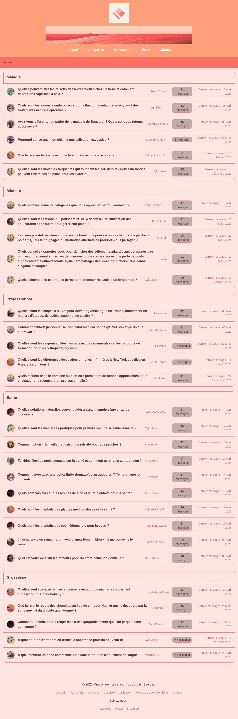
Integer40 (151, 444)
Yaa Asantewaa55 (157, 412)
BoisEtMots (159, 221)
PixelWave (160, 313)
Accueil (72, 50)
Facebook (104, 708)
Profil (146, 50)
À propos (93, 692)
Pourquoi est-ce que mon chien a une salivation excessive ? (63, 139)
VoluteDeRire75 (155, 155)
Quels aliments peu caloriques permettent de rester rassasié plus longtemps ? (77, 280)
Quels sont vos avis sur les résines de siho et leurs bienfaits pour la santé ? (75, 493)
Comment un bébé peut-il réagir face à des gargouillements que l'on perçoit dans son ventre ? (79, 624)
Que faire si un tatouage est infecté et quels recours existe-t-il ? (66, 155)
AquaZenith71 (153, 460)
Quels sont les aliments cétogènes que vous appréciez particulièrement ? (73, 205)
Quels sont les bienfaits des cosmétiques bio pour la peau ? (63, 525)
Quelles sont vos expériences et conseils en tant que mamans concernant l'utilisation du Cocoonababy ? (74, 592)
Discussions (122, 50)
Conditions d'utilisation (117, 692)
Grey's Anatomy (160, 91)
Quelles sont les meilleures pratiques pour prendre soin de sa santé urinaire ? (77, 428)
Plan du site (76, 692)
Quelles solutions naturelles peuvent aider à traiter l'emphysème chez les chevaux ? (73, 412)
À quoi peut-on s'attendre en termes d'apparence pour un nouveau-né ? (72, 640)
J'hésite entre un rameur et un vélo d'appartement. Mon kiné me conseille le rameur (75, 542)
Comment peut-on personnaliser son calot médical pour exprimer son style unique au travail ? (80, 329)
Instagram (133, 708)
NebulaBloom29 (158, 124)
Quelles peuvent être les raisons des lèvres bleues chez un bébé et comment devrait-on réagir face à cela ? (76, 91)
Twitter (119, 708)
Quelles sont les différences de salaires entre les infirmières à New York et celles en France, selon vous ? (81, 362)
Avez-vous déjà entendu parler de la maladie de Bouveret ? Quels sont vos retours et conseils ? (80, 124)
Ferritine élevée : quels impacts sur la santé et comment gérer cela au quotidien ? (80, 460)
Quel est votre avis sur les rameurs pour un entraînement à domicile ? (71, 558)
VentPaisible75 (154, 205)
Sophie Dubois (154, 542)
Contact (166, 50)
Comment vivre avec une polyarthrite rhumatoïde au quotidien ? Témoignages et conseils (79, 477)
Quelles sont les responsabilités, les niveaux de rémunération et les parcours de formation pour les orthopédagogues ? (79, 346)
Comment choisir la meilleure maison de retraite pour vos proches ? (69, 444)
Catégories (95, 50)
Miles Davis (152, 493)
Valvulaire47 (152, 654)
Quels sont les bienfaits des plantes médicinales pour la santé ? (66, 509)
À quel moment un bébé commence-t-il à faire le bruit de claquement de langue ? (79, 655)
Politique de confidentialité (151, 692)
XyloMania (159, 171)
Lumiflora (156, 107)
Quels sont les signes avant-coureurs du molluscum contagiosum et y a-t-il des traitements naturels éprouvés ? (78, 108)
